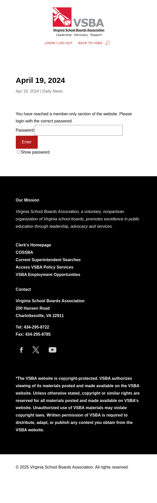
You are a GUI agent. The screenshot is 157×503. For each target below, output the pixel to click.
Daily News (52, 91)
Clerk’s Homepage (33, 245)
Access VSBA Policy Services (45, 267)
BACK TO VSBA (90, 43)
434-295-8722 (36, 327)
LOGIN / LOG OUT (59, 43)
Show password (35, 152)
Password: (69, 130)
